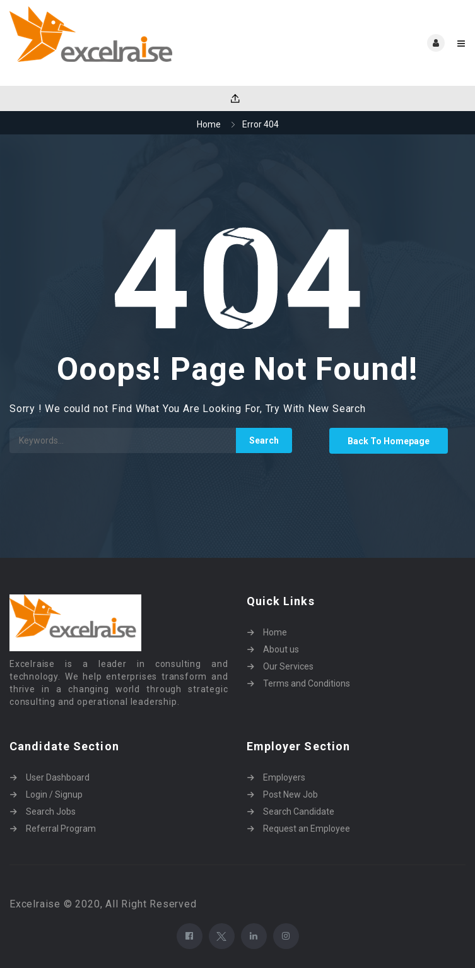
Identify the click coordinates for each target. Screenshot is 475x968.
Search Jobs (51, 811)
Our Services (288, 666)
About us (281, 649)
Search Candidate (298, 811)
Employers (284, 777)
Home (209, 124)
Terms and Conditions (306, 683)
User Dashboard (58, 777)
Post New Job (290, 794)
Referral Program (61, 828)
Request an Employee (306, 828)
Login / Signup (54, 794)
